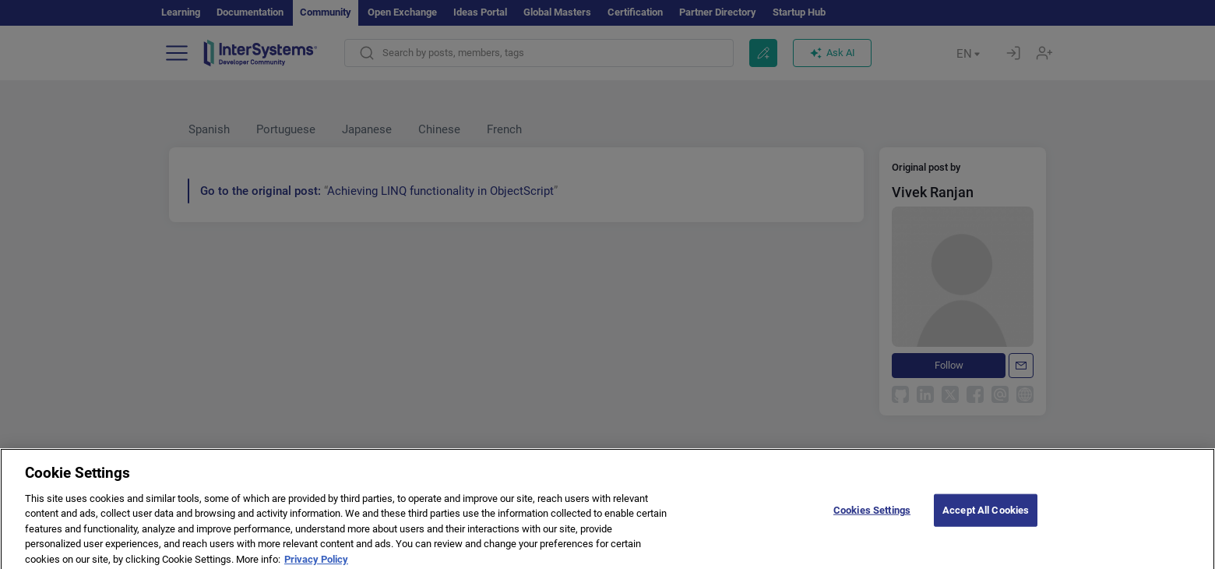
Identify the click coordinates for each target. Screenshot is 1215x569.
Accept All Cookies (985, 519)
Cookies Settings (871, 519)
